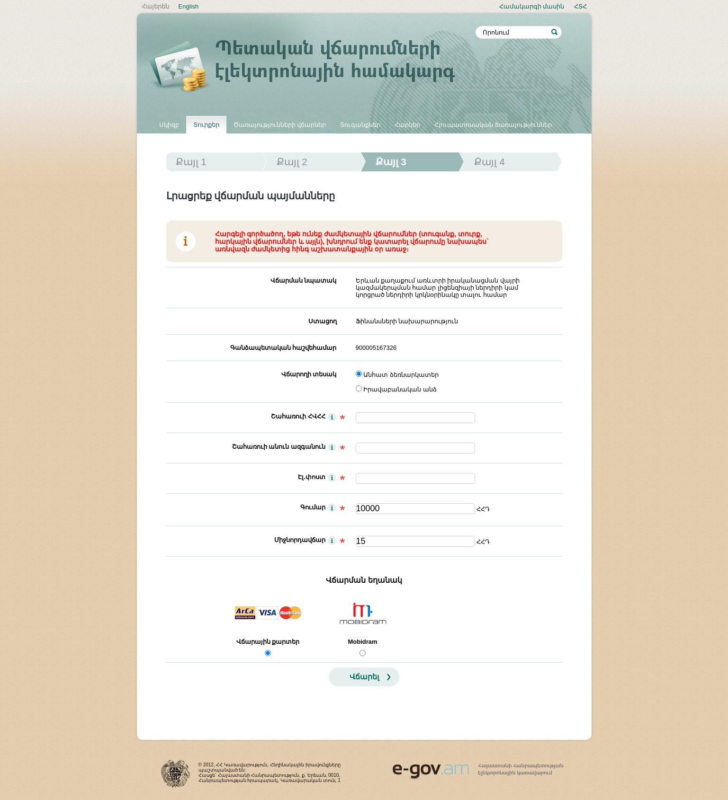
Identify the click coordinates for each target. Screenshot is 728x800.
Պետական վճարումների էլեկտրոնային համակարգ (312, 67)
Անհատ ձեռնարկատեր (401, 374)
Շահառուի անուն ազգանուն (278, 446)
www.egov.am (478, 767)
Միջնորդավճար (299, 539)
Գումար (312, 507)
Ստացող (322, 321)
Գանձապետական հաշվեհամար (283, 347)
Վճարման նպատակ (303, 280)
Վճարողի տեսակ (309, 374)
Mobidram (362, 641)
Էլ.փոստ (311, 476)
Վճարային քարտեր (268, 641)
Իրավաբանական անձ (400, 389)
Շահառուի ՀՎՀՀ (298, 416)
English (189, 6)
